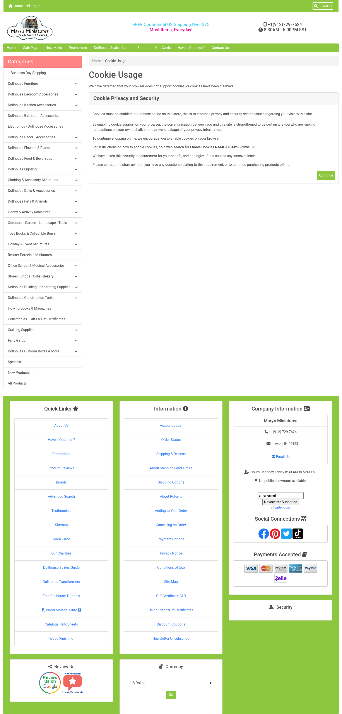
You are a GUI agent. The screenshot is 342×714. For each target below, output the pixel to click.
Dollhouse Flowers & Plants (43, 148)
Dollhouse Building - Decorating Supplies (43, 287)
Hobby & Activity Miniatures (43, 212)
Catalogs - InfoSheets (61, 624)
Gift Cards (163, 48)
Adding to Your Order (171, 511)
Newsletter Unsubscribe (171, 638)
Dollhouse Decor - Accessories (43, 137)
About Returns (171, 496)
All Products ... (19, 383)
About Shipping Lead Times (171, 468)
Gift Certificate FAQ (171, 596)
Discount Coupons (171, 624)
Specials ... (16, 362)
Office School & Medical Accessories (43, 265)
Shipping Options (171, 482)
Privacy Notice (171, 553)
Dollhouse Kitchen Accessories (43, 105)
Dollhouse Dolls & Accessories (43, 191)
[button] (323, 6)
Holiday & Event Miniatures (43, 244)
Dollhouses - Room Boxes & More (43, 351)
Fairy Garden (43, 340)
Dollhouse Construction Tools (43, 298)
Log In (33, 6)
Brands (142, 48)
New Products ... (20, 373)
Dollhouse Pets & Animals (43, 201)
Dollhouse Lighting (43, 169)
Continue (326, 175)
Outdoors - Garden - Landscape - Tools (43, 223)
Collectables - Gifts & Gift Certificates (36, 319)
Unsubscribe (280, 508)
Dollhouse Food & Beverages (43, 158)
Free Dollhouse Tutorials (61, 596)
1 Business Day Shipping (27, 73)
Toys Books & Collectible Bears (43, 233)
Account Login (171, 425)
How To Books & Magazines (29, 308)
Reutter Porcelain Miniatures (30, 255)
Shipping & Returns (171, 454)
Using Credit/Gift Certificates (171, 610)
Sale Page (31, 48)
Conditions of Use (171, 567)
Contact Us (220, 48)
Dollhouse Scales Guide (112, 48)
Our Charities (61, 553)
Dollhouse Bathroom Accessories (33, 116)
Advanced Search (61, 496)
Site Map (171, 582)
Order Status (171, 440)
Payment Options (171, 539)
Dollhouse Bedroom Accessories (43, 94)
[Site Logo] (59, 28)
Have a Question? (191, 48)
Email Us (281, 457)
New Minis (54, 48)
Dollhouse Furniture (43, 83)
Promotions (78, 48)
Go (171, 695)
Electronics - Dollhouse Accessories (35, 126)
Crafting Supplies (43, 330)
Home (16, 6)
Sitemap (61, 525)
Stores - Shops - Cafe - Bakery (43, 276)
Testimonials (61, 511)
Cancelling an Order (171, 525)
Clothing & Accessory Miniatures (43, 180)
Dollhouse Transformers (61, 582)
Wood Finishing (61, 638)
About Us (61, 425)
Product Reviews (61, 468)
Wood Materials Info (61, 610)
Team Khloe (61, 539)
